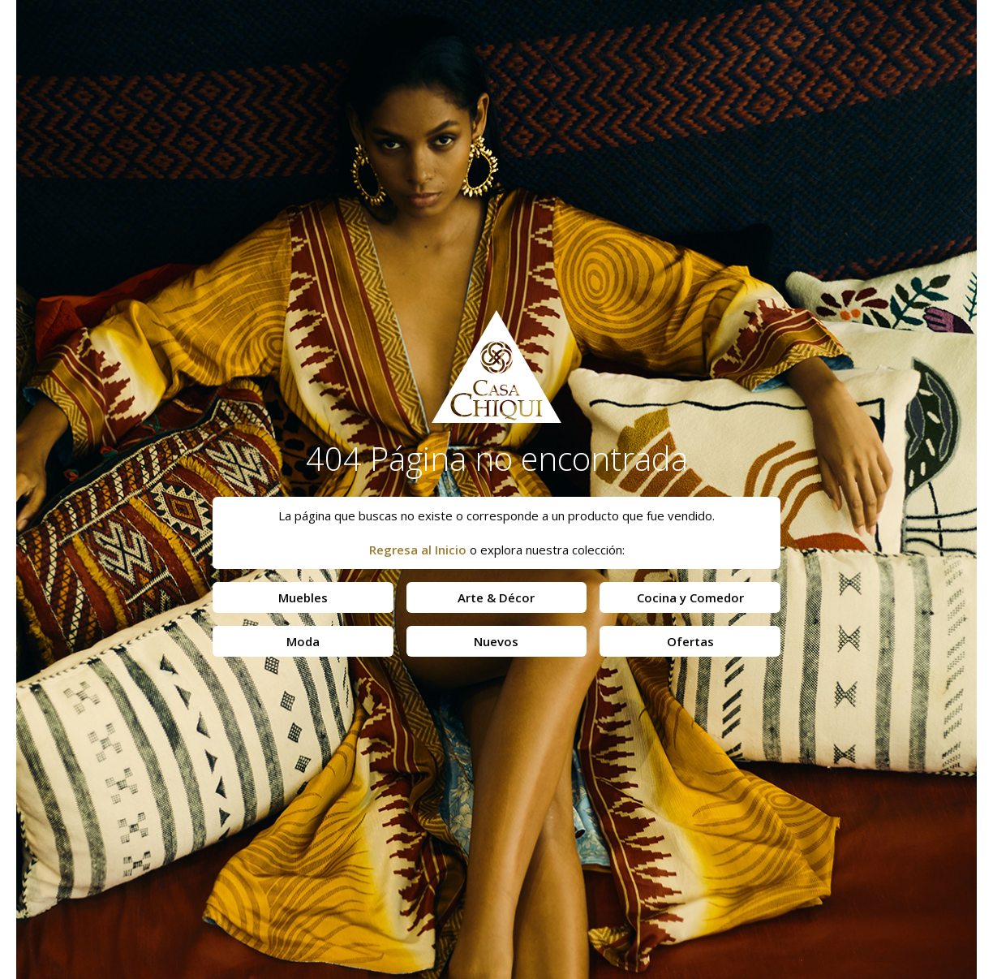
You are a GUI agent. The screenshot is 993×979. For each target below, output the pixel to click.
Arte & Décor (496, 597)
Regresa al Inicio (417, 549)
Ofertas (690, 641)
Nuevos (496, 641)
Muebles (303, 597)
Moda (303, 641)
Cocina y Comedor (690, 597)
